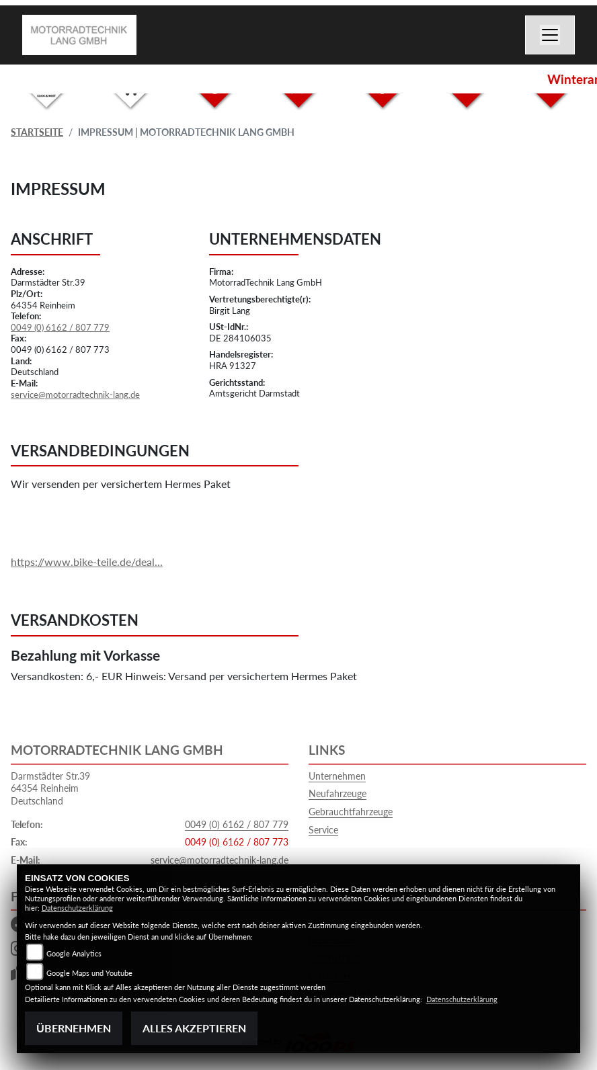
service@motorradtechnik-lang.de (75, 394)
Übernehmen (73, 1028)
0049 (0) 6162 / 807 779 (60, 327)
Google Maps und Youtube (89, 973)
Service (323, 829)
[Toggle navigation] (550, 34)
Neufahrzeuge (337, 793)
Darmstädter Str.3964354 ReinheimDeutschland (50, 788)
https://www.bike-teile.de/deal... (87, 561)
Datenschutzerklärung (77, 907)
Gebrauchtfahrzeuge (351, 811)
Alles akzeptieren (194, 1028)
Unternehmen (337, 776)
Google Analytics (74, 953)
